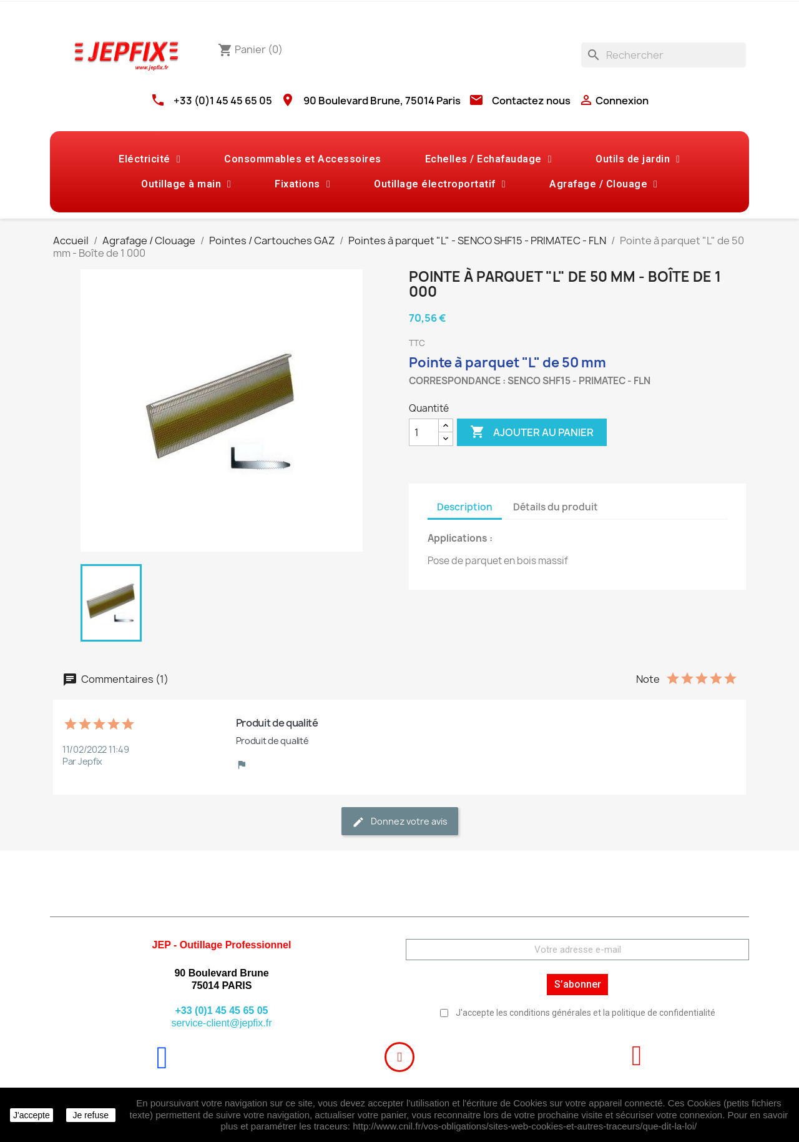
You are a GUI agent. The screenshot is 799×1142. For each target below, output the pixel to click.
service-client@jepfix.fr (221, 1023)
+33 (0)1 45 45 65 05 (223, 100)
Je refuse (90, 1115)
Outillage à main (186, 184)
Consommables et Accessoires (302, 159)
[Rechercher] (663, 54)
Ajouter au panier (532, 432)
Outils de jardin (638, 159)
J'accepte (31, 1115)
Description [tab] (465, 507)
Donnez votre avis (400, 821)
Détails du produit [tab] (555, 507)
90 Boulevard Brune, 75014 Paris (382, 100)
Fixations (302, 184)
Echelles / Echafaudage (488, 159)
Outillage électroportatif (440, 184)
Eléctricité (149, 159)
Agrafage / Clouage (603, 184)
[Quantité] (424, 432)
